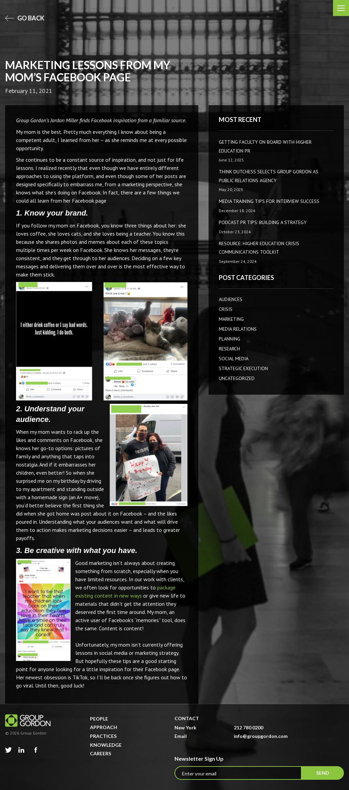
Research (229, 349)
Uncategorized (237, 378)
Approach (103, 727)
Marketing (231, 319)
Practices (103, 736)
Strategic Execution (243, 368)
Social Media (233, 359)
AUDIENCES (230, 299)
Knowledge (106, 745)
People (99, 719)
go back (24, 18)
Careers (100, 753)
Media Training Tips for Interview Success (269, 201)
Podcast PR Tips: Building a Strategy (262, 222)
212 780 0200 (248, 727)
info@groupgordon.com (261, 736)
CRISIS (225, 309)
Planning (229, 339)
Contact (186, 718)
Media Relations (238, 329)
